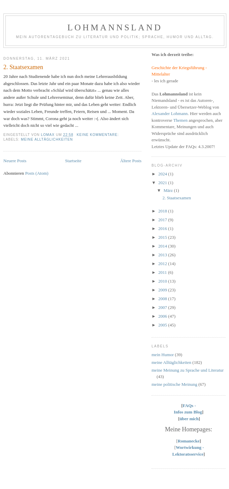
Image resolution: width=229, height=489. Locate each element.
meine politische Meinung (174, 384)
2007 (163, 307)
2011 (163, 272)
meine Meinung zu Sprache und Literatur (188, 370)
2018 (163, 210)
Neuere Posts (14, 160)
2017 (163, 219)
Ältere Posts (130, 160)
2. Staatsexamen (23, 67)
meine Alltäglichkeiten (47, 139)
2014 (163, 246)
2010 (163, 281)
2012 (163, 263)
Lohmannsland (114, 27)
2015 (163, 237)
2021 (163, 182)
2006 (163, 316)
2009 (163, 289)
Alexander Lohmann (170, 113)
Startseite (73, 160)
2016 (163, 228)
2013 (163, 254)
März (169, 190)
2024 (163, 173)
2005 (163, 324)
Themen (180, 120)
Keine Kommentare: (98, 135)
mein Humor (163, 354)
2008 (163, 298)
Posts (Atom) (36, 173)
